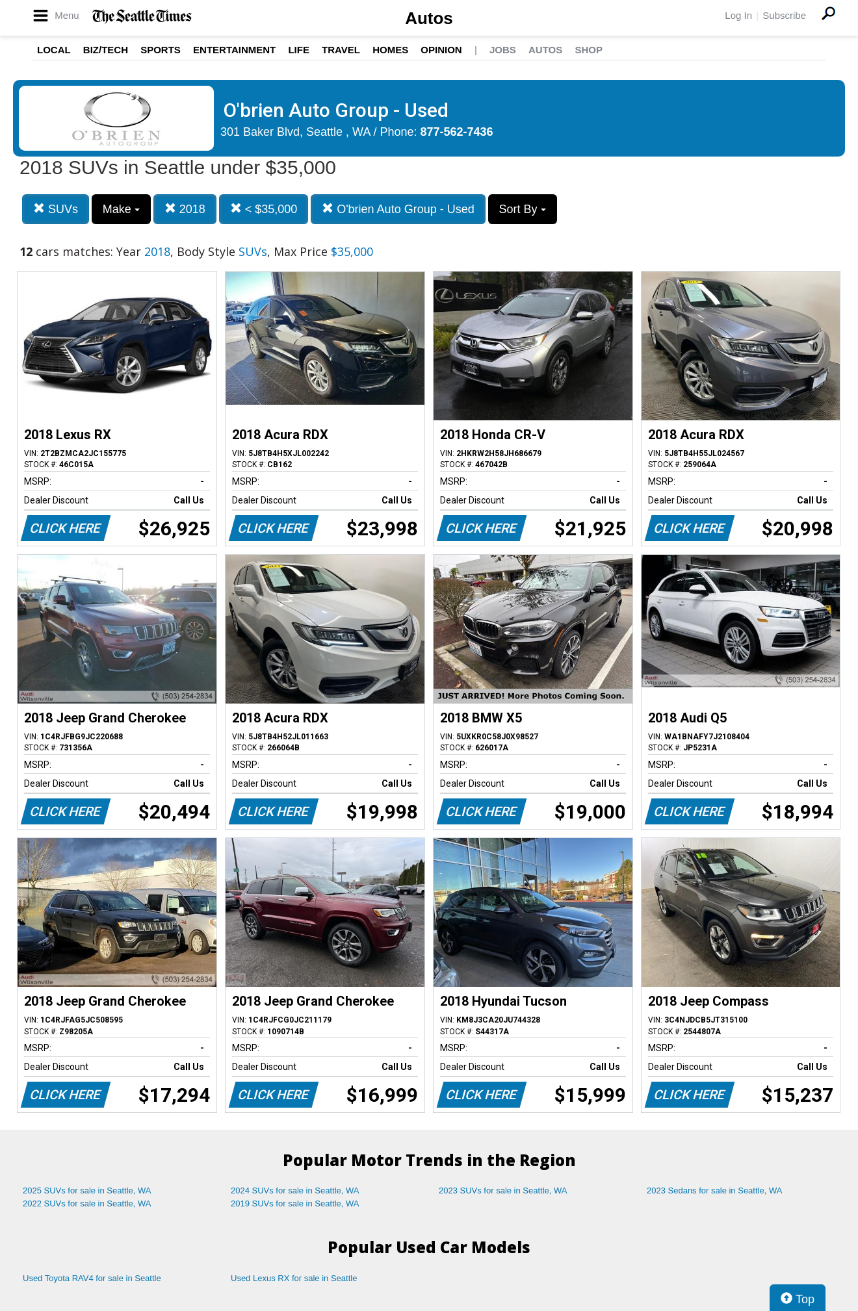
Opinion (441, 49)
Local (54, 49)
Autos (429, 18)
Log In (738, 15)
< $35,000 (264, 209)
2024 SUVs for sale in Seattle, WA (295, 1190)
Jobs (502, 49)
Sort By (522, 209)
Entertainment (234, 49)
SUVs (55, 209)
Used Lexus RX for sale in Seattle (294, 1278)
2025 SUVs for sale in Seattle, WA (87, 1190)
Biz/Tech (105, 49)
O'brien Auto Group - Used (398, 209)
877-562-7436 (457, 131)
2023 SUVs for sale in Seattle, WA (503, 1190)
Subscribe (784, 15)
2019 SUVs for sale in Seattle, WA (295, 1203)
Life (298, 49)
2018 (184, 209)
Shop (589, 49)
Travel (341, 49)
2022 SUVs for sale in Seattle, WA (87, 1203)
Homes (390, 49)
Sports (160, 49)
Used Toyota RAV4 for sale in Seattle (92, 1278)
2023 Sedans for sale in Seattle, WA (714, 1190)
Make (121, 209)
